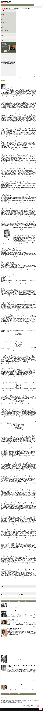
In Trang (1, 583)
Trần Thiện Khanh (9, 686)
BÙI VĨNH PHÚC (9, 612)
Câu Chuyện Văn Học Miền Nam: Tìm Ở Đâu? (14, 628)
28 (18, 601)
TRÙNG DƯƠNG (9, 630)
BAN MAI (8, 668)
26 (15, 601)
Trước (32, 76)
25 (14, 601)
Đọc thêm (34, 608)
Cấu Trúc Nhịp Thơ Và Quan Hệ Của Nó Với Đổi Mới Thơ (16, 684)
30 (21, 601)
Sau (34, 76)
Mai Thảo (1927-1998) (10, 619)
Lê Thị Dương (9, 604)
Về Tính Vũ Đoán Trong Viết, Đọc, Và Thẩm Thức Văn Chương (16, 610)
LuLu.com (13, 61)
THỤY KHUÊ (3, 80)
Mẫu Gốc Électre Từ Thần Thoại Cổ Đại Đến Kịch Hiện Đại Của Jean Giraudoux (19, 602)
